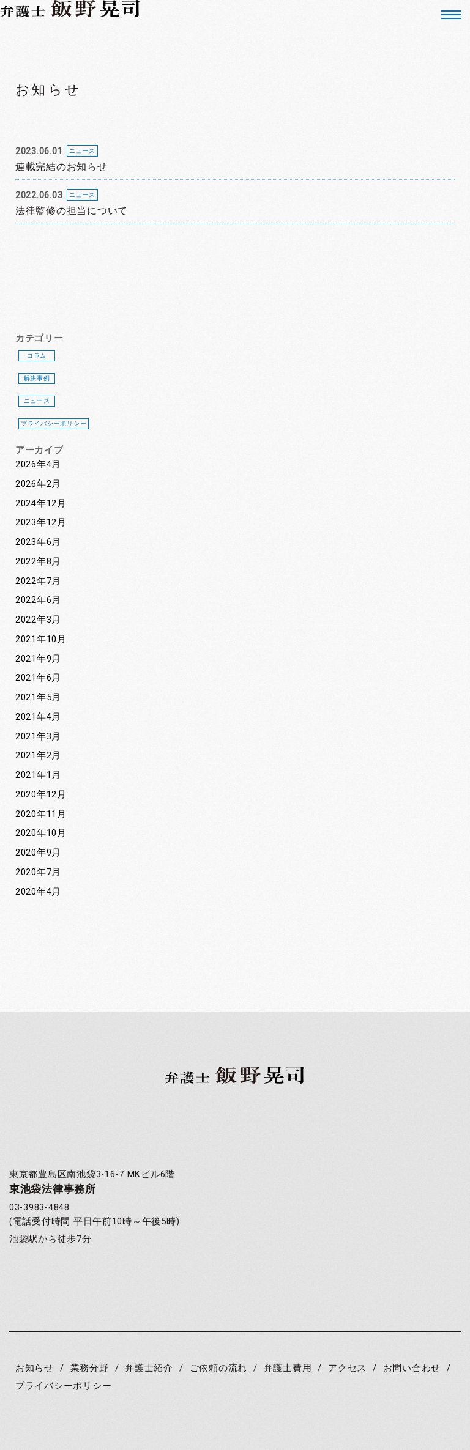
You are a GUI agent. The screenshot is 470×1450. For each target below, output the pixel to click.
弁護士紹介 (149, 1368)
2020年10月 (41, 833)
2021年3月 (38, 736)
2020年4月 (38, 892)
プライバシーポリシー (53, 423)
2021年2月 (38, 755)
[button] (446, 14)
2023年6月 (38, 542)
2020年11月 (41, 814)
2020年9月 (38, 853)
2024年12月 (41, 503)
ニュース (37, 401)
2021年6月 (38, 678)
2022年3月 (38, 620)
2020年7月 (38, 872)
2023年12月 (41, 522)
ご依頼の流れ (218, 1368)
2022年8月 (38, 562)
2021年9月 (38, 659)
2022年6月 (38, 600)
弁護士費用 (288, 1368)
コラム (37, 355)
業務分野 (89, 1368)
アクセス (347, 1368)
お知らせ (34, 1368)
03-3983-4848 (39, 1207)
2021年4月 (38, 717)
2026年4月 (38, 464)
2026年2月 (38, 484)
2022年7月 (38, 581)
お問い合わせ (412, 1368)
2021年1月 (38, 775)
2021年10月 (41, 639)
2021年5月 (38, 697)
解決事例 (37, 378)
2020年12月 (41, 795)
